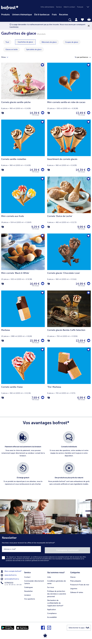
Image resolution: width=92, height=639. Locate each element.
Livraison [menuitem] (27, 593)
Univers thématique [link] (22, 15)
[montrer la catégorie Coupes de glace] (71, 42)
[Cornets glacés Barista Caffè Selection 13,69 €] (69, 319)
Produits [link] (5, 15)
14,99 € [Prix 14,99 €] (80, 283)
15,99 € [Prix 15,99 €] (34, 340)
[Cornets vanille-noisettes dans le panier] (42, 170)
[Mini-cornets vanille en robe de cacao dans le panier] (88, 113)
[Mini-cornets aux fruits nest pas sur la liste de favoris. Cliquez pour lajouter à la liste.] (42, 179)
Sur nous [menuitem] (50, 586)
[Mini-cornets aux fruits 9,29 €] (23, 205)
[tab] (76, 19)
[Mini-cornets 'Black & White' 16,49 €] (23, 261)
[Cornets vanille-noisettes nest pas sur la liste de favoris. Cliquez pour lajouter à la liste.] (42, 122)
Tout (7, 42)
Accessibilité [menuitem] (52, 615)
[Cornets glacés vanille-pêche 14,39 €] (23, 91)
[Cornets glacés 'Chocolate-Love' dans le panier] (88, 284)
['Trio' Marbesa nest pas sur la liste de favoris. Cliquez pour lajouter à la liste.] (88, 350)
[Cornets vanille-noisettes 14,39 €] (23, 148)
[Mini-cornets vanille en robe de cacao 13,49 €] (69, 91)
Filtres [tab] (6, 57)
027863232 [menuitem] (7, 581)
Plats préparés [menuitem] (75, 579)
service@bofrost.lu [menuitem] (10, 578)
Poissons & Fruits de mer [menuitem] (79, 583)
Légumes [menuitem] (73, 587)
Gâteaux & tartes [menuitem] (76, 591)
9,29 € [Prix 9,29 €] (35, 227)
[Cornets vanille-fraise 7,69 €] (23, 375)
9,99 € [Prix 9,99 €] (81, 227)
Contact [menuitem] (27, 575)
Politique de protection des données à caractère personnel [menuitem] (56, 592)
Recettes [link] (63, 15)
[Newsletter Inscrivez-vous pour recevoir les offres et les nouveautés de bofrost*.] (46, 550)
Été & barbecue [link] (41, 15)
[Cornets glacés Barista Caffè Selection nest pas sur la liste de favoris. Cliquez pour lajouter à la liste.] (88, 293)
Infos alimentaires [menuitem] (47, 7)
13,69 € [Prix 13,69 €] (80, 340)
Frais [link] (54, 15)
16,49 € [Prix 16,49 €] (34, 283)
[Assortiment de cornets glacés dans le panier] (88, 170)
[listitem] (23, 445)
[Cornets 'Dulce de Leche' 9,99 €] (69, 205)
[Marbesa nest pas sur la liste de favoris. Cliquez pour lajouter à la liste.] (42, 293)
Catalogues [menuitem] (28, 586)
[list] (46, 460)
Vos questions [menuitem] (29, 597)
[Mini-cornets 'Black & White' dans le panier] (42, 284)
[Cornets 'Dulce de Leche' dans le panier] (88, 227)
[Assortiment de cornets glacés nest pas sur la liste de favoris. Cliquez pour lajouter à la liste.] (88, 122)
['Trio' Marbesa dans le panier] (88, 397)
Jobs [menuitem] (49, 575)
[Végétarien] (2, 113)
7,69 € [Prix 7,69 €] (35, 397)
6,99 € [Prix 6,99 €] (81, 397)
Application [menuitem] (51, 608)
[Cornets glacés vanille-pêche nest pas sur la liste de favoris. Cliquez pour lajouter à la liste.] (42, 65)
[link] (9, 8)
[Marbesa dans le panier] (42, 340)
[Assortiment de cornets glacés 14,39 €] (69, 148)
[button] (84, 7)
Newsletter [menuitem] (28, 589)
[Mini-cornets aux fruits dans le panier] (42, 227)
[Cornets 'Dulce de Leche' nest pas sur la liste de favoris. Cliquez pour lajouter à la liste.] (88, 179)
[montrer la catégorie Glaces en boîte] (11, 49)
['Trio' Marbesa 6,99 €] (69, 375)
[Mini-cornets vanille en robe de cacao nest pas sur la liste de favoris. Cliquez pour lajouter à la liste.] (88, 65)
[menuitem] (5, 14)
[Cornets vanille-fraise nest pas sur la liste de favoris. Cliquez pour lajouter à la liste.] (42, 350)
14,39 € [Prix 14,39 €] (34, 113)
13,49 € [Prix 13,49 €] (80, 113)
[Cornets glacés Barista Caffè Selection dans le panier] (88, 340)
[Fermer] (89, 25)
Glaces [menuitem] (72, 575)
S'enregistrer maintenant (68, 549)
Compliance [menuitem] (52, 612)
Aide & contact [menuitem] (69, 7)
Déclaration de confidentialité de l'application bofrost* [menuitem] (55, 601)
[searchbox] (2, 20)
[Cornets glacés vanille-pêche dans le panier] (42, 113)
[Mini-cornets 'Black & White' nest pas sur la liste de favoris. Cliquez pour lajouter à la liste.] (42, 236)
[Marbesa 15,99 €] (23, 319)
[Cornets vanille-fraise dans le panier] (42, 397)
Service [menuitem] (59, 7)
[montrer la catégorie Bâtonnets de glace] (49, 42)
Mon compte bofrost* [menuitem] (11, 570)
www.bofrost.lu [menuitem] (9, 574)
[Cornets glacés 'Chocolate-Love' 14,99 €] (69, 261)
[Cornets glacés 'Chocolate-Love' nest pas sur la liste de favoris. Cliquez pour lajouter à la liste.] (88, 236)
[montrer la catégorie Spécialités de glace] (34, 49)
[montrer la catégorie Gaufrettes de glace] (25, 42)
